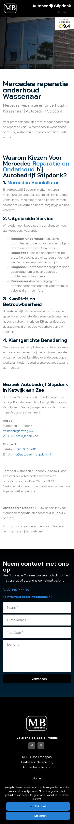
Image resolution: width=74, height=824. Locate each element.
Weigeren (40, 816)
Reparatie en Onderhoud (36, 166)
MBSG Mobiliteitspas (37, 757)
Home (37, 778)
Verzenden (39, 679)
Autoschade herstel (37, 767)
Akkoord (40, 806)
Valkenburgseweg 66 (18, 431)
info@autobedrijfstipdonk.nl (32, 454)
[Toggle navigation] (69, 12)
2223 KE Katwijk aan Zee (20, 436)
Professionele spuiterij (37, 762)
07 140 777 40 (16, 590)
